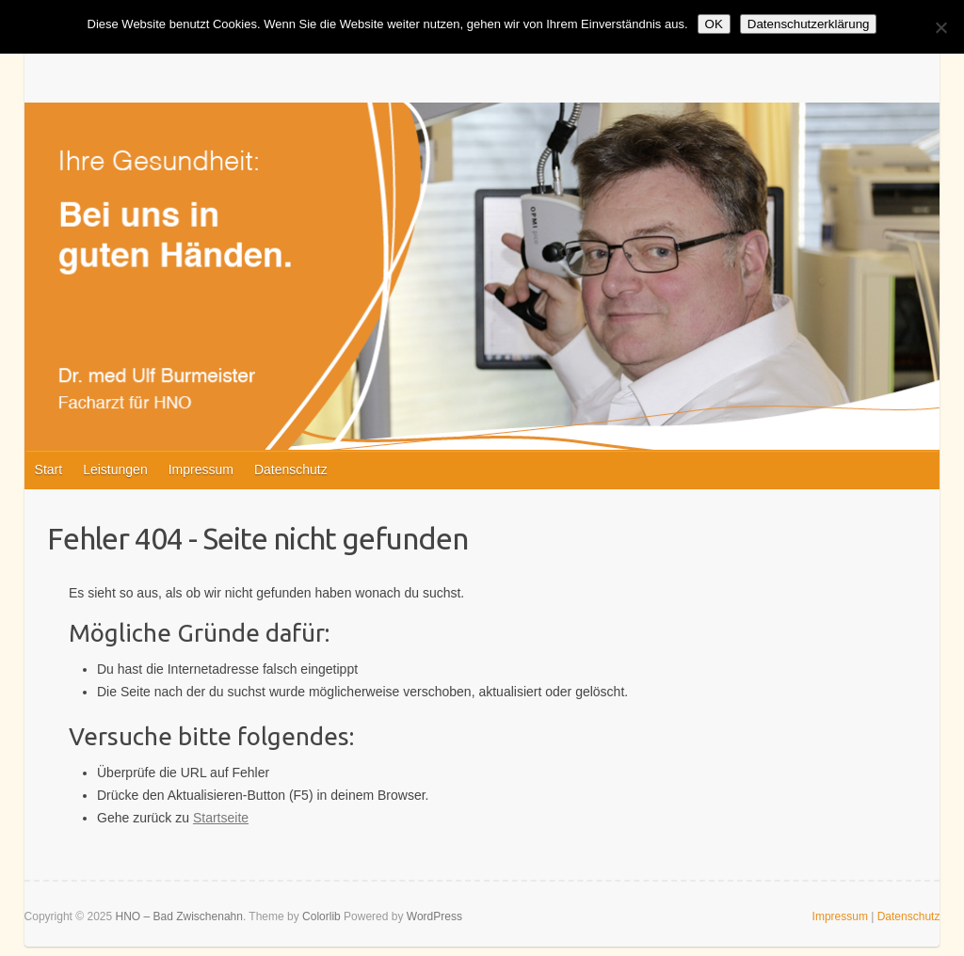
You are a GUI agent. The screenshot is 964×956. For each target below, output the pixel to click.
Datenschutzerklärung (808, 24)
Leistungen (115, 469)
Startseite (221, 817)
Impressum (201, 469)
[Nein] (940, 27)
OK (714, 24)
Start (49, 469)
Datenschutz (291, 469)
